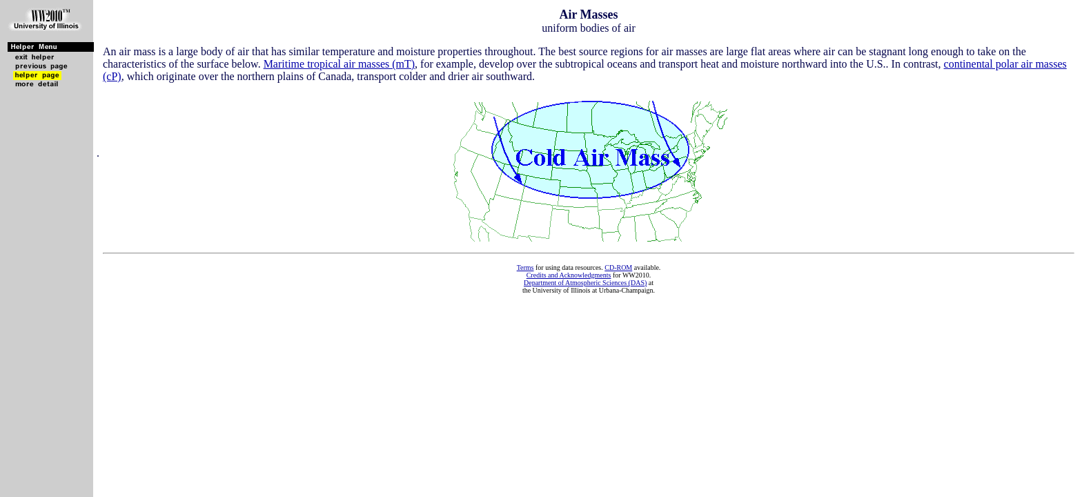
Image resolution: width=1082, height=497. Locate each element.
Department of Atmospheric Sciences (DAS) (585, 282)
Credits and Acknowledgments (569, 275)
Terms (525, 267)
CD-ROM (618, 267)
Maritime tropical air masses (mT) (339, 64)
